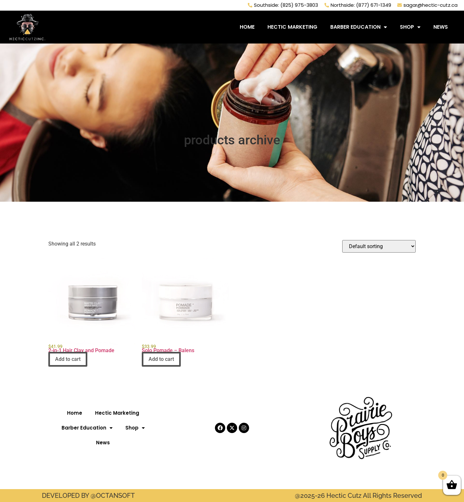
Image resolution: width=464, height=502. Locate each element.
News (440, 26)
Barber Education (358, 26)
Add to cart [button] (68, 359)
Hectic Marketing (292, 26)
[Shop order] (379, 246)
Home (247, 26)
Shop (410, 26)
